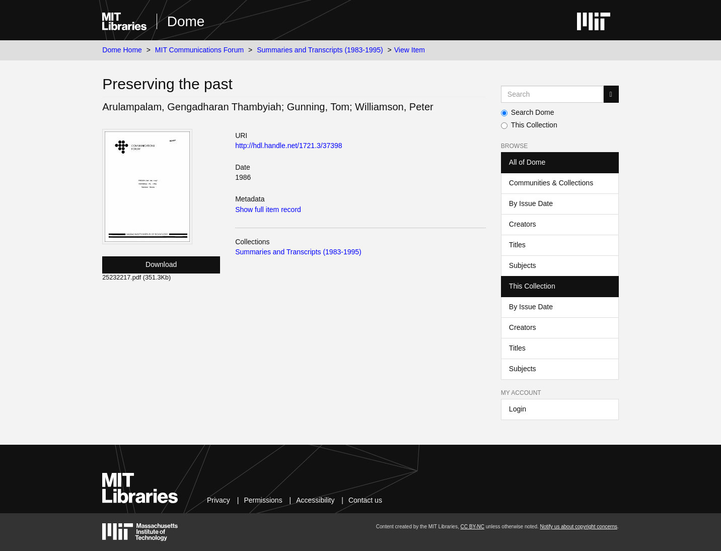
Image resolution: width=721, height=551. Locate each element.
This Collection (529, 125)
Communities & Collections (551, 183)
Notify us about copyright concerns (578, 526)
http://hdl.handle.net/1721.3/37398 (288, 146)
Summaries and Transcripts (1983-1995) (320, 50)
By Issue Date (531, 203)
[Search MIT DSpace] (552, 94)
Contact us (365, 500)
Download (161, 264)
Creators (522, 224)
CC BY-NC (472, 526)
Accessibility (315, 500)
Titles (517, 245)
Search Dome (527, 112)
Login (517, 409)
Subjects (522, 265)
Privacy (218, 500)
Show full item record (268, 209)
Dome (186, 21)
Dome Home (122, 50)
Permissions (263, 500)
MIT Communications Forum (199, 50)
